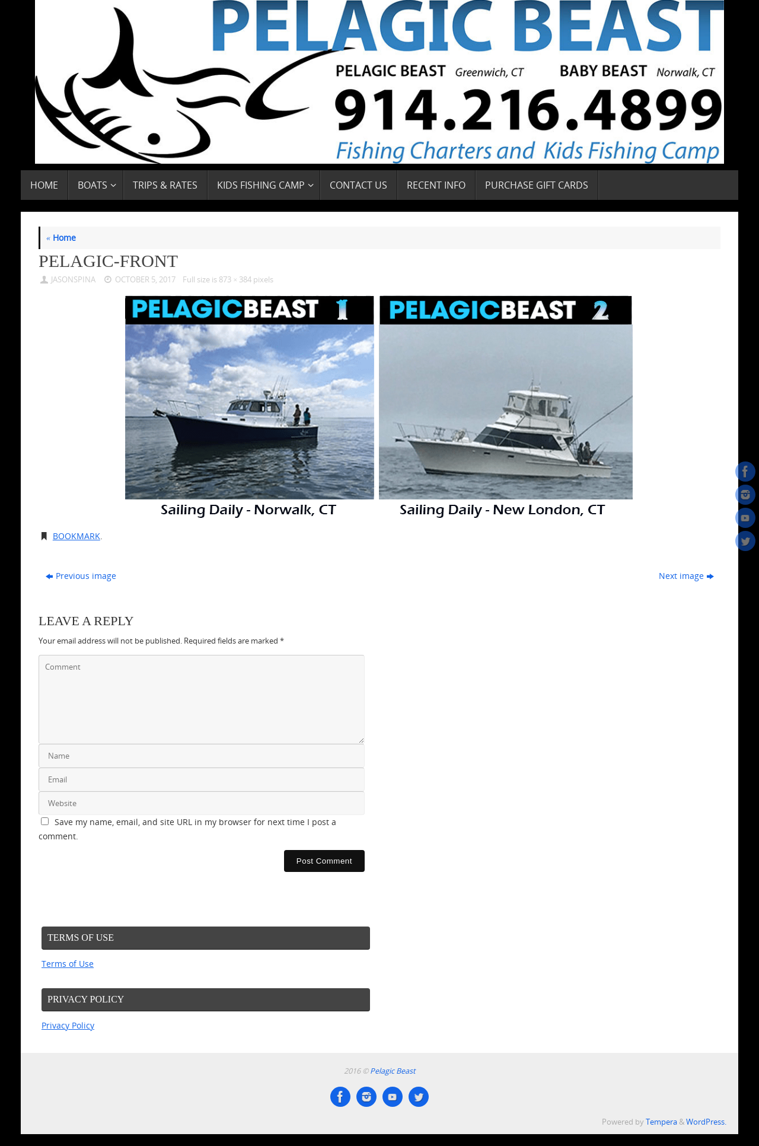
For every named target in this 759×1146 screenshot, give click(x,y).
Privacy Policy (68, 1025)
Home (61, 237)
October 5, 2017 (145, 280)
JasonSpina (73, 280)
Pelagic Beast (392, 1071)
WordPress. (706, 1122)
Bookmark (76, 536)
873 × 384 (235, 280)
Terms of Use (68, 963)
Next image (686, 575)
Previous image (81, 575)
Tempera (661, 1122)
